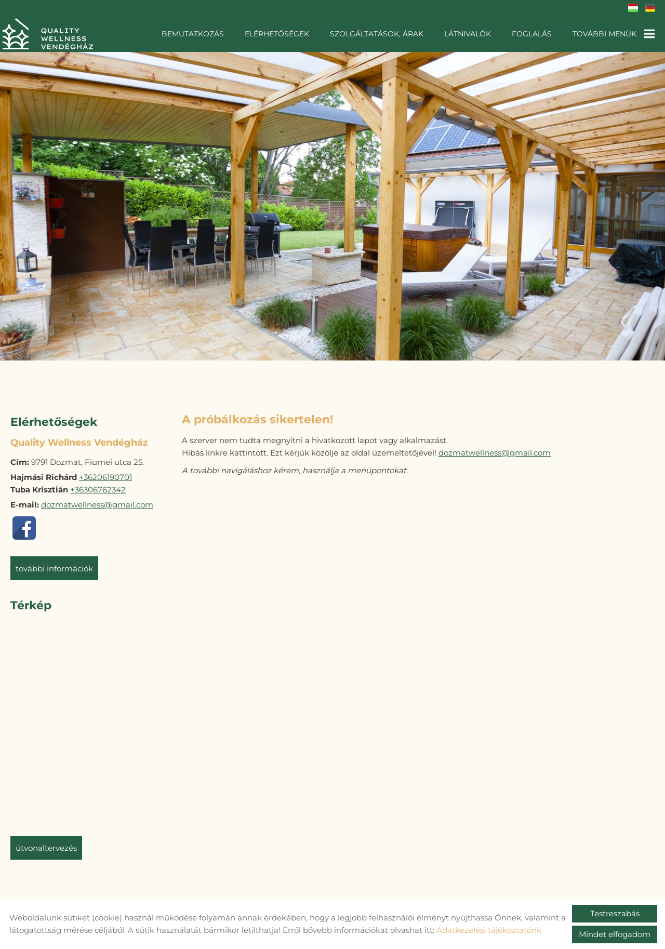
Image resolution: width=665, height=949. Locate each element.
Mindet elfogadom (614, 934)
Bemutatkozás (193, 33)
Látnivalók (467, 33)
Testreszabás (615, 913)
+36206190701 (105, 472)
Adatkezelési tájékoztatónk (488, 930)
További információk (54, 563)
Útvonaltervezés (46, 843)
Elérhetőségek (277, 33)
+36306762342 (98, 484)
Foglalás (532, 33)
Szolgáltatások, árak (376, 33)
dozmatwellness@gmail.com (97, 499)
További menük (614, 34)
